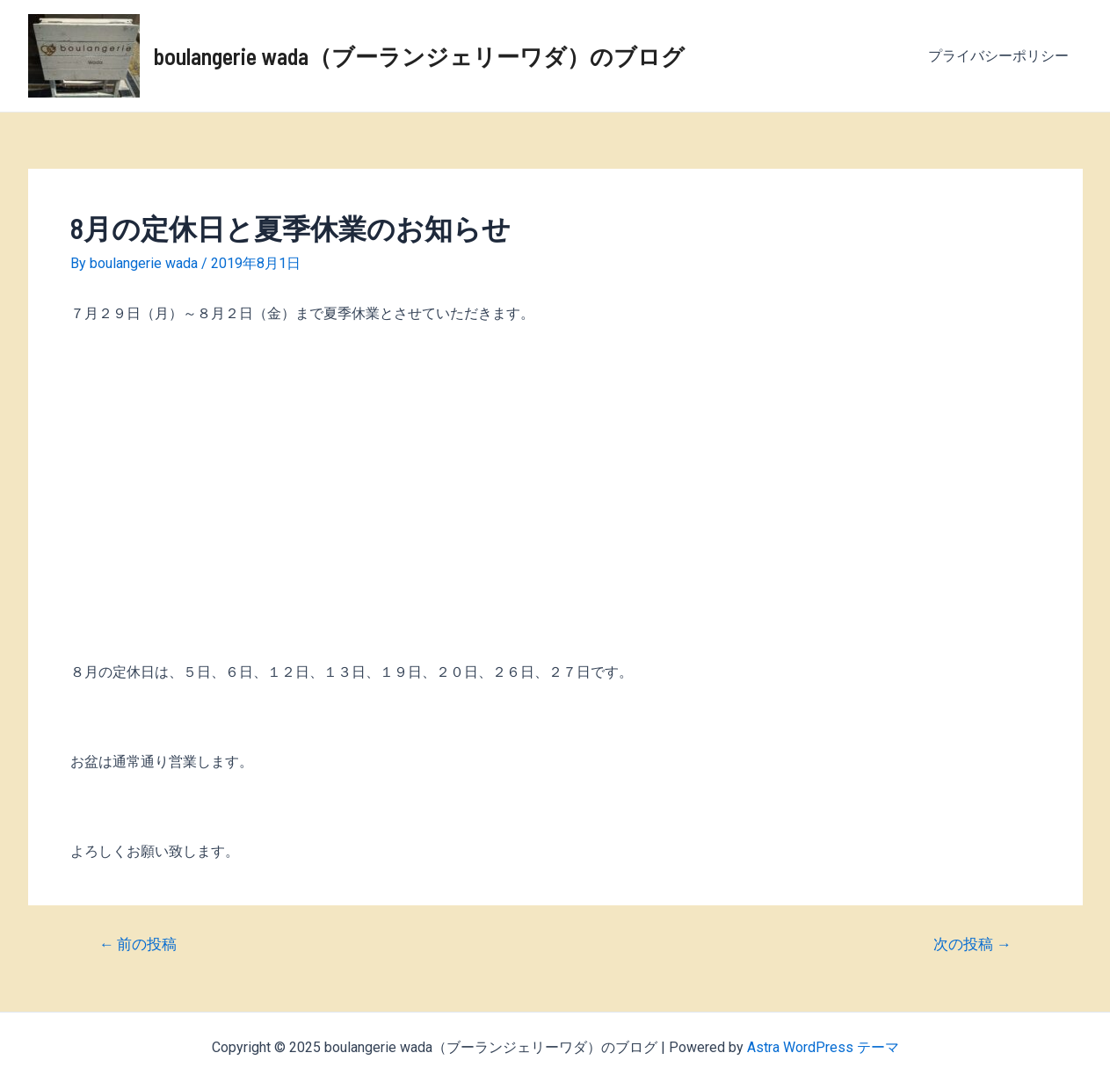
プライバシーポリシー (998, 55)
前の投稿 (137, 944)
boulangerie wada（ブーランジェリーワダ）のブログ (419, 55)
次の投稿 (972, 944)
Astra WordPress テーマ (823, 1047)
